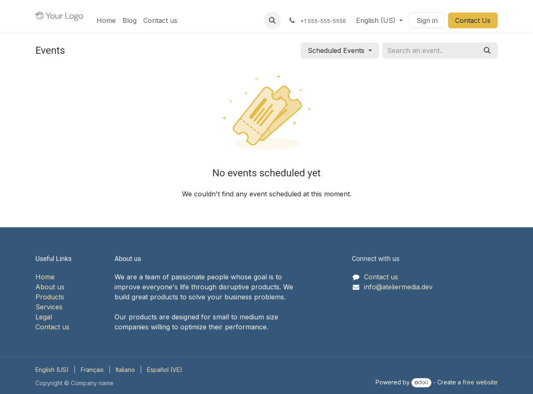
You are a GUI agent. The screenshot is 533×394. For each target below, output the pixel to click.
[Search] (487, 50)
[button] (272, 20)
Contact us (52, 327)
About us (50, 287)
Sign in (427, 20)
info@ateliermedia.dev (398, 287)
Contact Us (473, 20)
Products (49, 297)
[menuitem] (106, 20)
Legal (43, 317)
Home (45, 277)
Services (48, 307)
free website (480, 382)
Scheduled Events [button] (337, 50)
